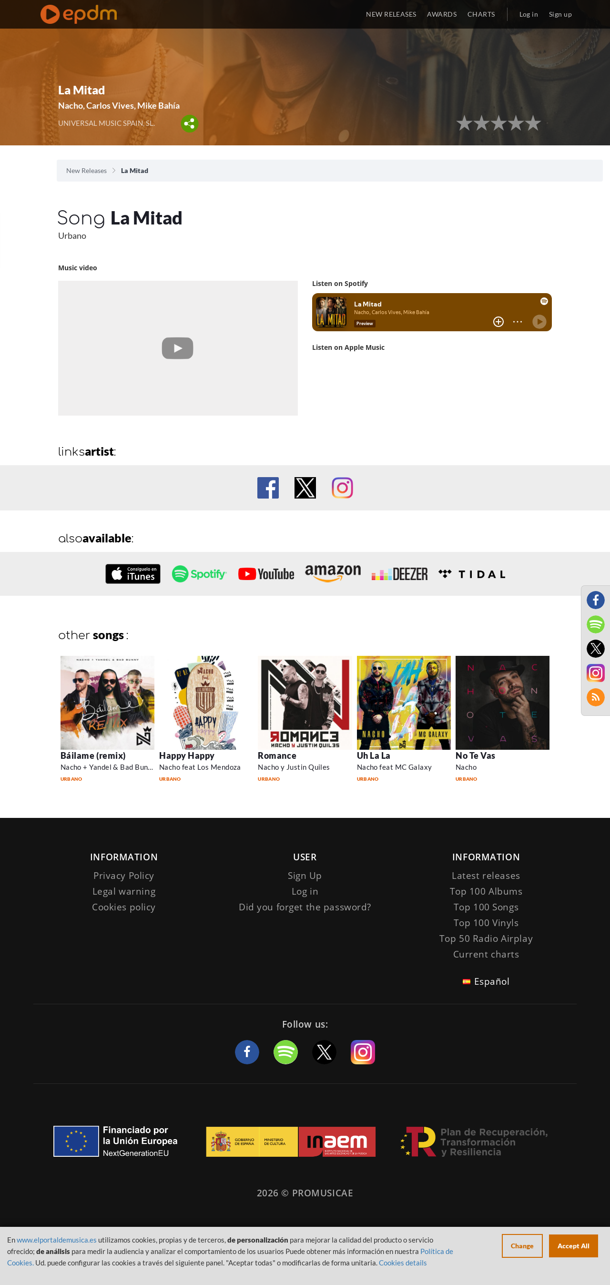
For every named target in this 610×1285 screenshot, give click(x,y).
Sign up (560, 14)
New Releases (86, 170)
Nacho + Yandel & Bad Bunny (108, 767)
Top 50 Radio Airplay (486, 938)
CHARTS (481, 14)
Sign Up (305, 875)
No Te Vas (476, 755)
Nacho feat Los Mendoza (200, 767)
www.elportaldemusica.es (57, 1239)
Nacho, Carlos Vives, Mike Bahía (119, 105)
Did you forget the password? (305, 907)
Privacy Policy (123, 875)
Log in (529, 14)
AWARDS (442, 14)
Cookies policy (124, 907)
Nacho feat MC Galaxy (394, 767)
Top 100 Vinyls (486, 923)
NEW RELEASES (391, 14)
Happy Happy (187, 755)
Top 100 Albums (486, 891)
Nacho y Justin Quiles (294, 767)
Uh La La (374, 755)
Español (492, 981)
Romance (277, 755)
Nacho (466, 767)
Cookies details (403, 1262)
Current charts (486, 954)
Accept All (574, 1246)
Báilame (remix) (93, 755)
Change (522, 1246)
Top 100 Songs (486, 907)
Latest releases (486, 875)
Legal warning (123, 891)
